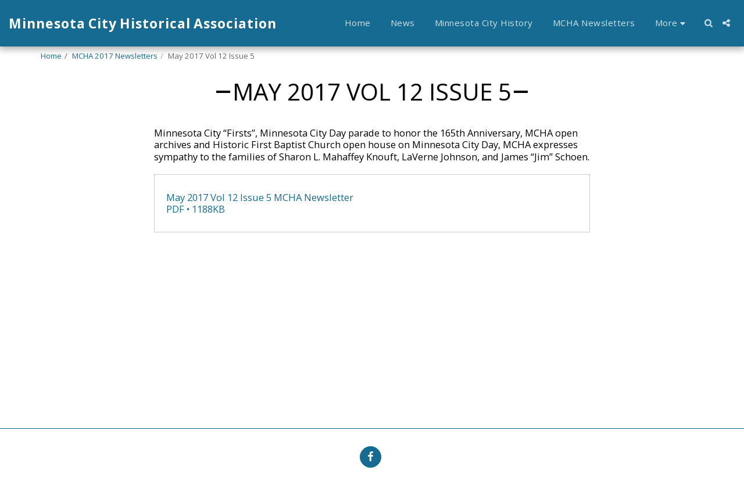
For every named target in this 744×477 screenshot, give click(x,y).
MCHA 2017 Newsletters (115, 56)
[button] (708, 23)
